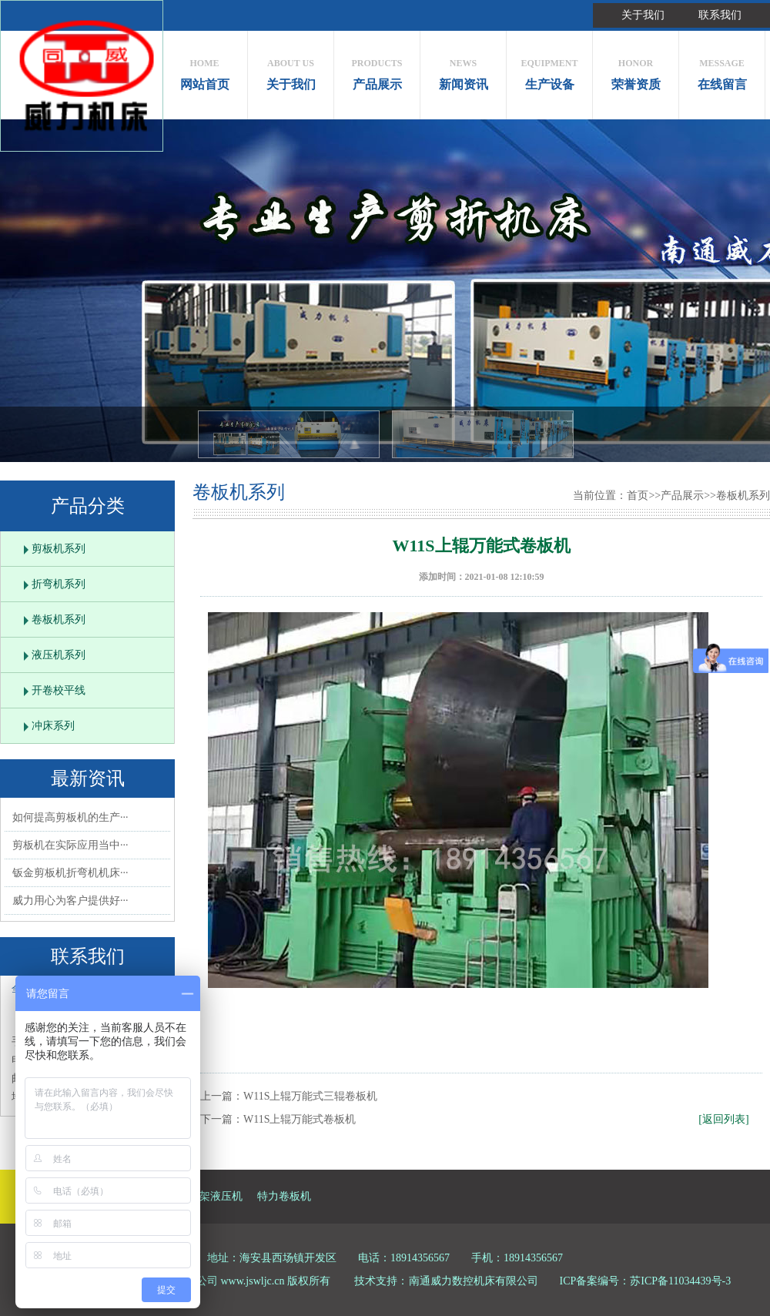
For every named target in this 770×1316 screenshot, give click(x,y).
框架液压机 (216, 1196)
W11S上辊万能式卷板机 (299, 1119)
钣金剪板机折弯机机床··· (70, 873)
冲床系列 (53, 726)
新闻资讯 (463, 70)
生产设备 (549, 70)
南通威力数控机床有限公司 (473, 1281)
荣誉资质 (635, 70)
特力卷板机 (284, 1196)
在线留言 (722, 70)
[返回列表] (723, 1119)
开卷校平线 (58, 690)
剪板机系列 (58, 548)
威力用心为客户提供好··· (70, 900)
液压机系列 (58, 655)
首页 (637, 495)
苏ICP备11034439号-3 (680, 1281)
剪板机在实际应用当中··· (70, 845)
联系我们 (720, 15)
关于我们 (643, 15)
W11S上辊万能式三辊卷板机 (310, 1096)
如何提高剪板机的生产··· (70, 817)
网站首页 (204, 70)
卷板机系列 (58, 619)
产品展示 (377, 70)
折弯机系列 (58, 584)
